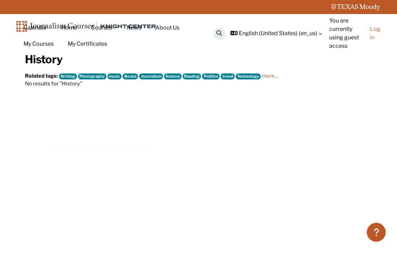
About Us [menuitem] (167, 27)
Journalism (157, 126)
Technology (262, 126)
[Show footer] (376, 232)
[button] (219, 33)
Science (181, 126)
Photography (95, 126)
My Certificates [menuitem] (87, 43)
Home (33, 76)
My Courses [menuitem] (39, 43)
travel (240, 126)
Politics (221, 126)
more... (284, 126)
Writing (70, 126)
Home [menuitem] (69, 27)
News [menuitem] (133, 27)
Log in (375, 33)
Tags (54, 76)
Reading (201, 126)
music (119, 126)
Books (136, 126)
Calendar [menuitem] (35, 27)
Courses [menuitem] (101, 27)
